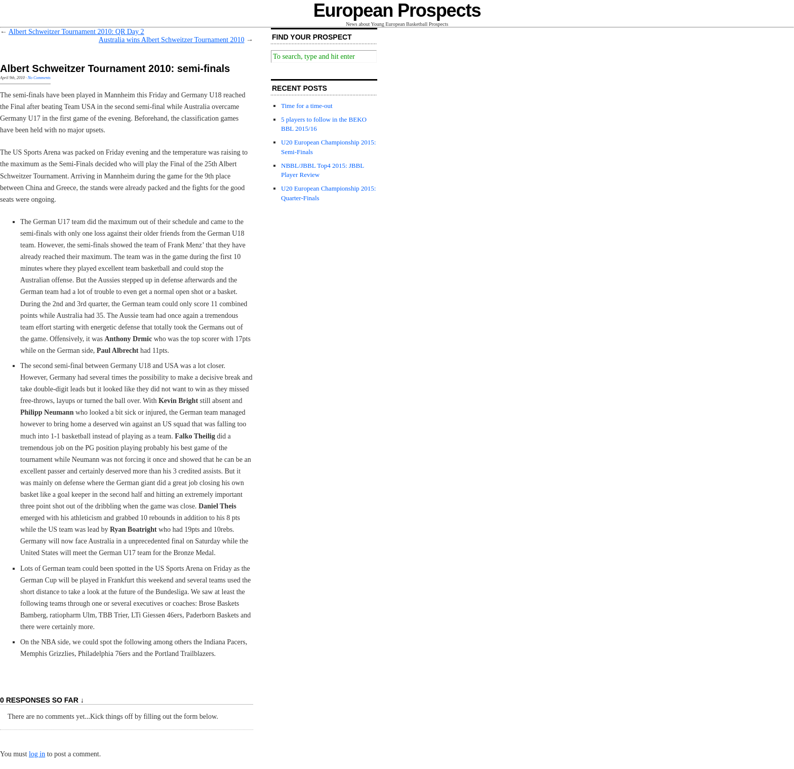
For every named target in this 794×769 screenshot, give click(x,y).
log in (37, 754)
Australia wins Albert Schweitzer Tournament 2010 (172, 40)
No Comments (39, 78)
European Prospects (397, 10)
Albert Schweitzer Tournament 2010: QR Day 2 (76, 31)
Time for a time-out (307, 105)
